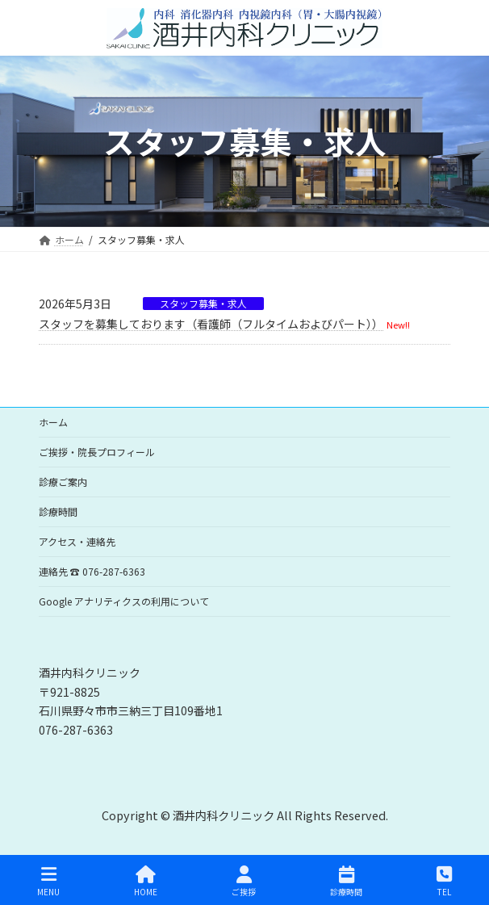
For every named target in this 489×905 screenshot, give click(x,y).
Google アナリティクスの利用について (124, 601)
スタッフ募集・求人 (203, 303)
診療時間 (58, 511)
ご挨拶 (244, 881)
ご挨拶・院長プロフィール (97, 452)
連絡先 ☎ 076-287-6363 (92, 571)
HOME (145, 881)
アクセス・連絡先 (77, 541)
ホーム (53, 422)
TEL (444, 881)
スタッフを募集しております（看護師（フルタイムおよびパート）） (211, 324)
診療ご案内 (63, 481)
